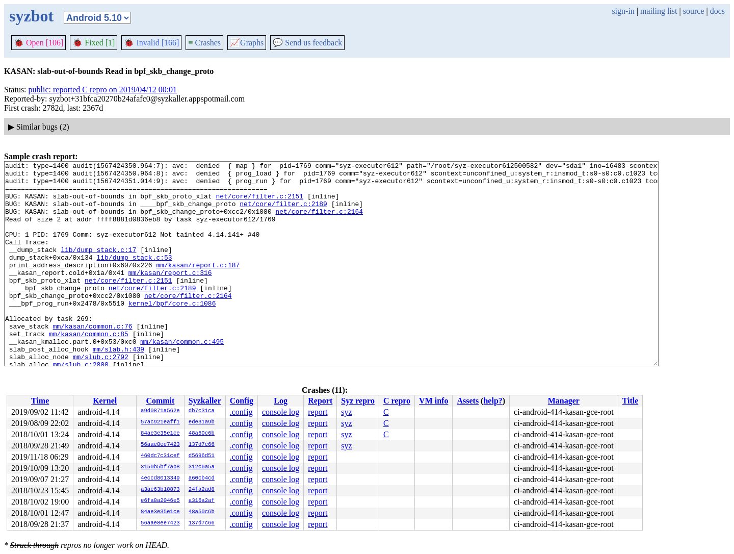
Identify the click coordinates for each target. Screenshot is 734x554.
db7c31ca (202, 411)
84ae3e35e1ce (160, 433)
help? (492, 400)
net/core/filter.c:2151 (259, 203)
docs (717, 11)
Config (241, 400)
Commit (160, 400)
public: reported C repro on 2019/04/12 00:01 (103, 89)
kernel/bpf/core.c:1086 (172, 332)
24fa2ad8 (202, 489)
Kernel (105, 400)
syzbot (31, 16)
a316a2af (202, 501)
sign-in (623, 11)
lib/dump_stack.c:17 (98, 267)
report (317, 412)
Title (630, 400)
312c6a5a (202, 467)
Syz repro (358, 400)
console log (280, 412)
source (693, 11)
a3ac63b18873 (160, 489)
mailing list (658, 11)
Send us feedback (307, 42)
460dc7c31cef (160, 456)
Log (280, 400)
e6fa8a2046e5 (160, 501)
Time (40, 400)
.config (241, 412)
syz (346, 412)
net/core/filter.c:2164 (319, 221)
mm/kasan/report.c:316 (170, 295)
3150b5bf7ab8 (160, 467)
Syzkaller (205, 400)
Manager (564, 400)
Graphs (247, 42)
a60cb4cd (202, 478)
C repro (396, 400)
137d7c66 (202, 444)
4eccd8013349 (160, 478)
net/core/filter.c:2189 (283, 212)
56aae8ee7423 (160, 444)
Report (320, 400)
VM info (433, 400)
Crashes (204, 42)
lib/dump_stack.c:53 (134, 277)
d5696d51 (202, 456)
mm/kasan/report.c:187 (198, 286)
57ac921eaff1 (160, 422)
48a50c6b (202, 433)
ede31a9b (202, 422)
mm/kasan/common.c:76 (93, 359)
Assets (468, 400)
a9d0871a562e (160, 411)
